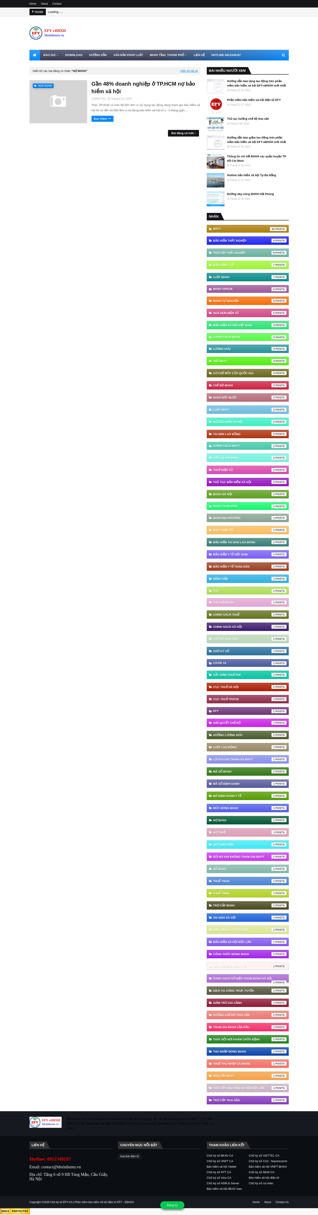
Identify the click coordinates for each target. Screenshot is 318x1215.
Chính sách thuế (250, 615)
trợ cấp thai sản (250, 1100)
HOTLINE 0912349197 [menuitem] (226, 55)
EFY (250, 711)
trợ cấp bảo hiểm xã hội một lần (250, 1088)
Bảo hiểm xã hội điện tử (264, 1177)
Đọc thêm (100, 118)
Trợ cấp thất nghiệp (250, 253)
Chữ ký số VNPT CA (220, 1161)
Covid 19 (250, 663)
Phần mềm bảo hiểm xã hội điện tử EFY (254, 100)
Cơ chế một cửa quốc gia (250, 373)
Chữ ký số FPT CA (219, 1172)
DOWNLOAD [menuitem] (73, 55)
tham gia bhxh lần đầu (250, 1027)
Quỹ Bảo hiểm (250, 845)
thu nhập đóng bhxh (250, 1051)
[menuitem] (34, 55)
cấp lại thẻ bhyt (250, 458)
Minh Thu (100, 98)
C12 (250, 591)
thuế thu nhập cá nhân (250, 1064)
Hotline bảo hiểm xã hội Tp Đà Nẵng (251, 175)
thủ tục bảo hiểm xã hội (250, 482)
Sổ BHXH (250, 869)
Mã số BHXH (250, 771)
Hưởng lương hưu (250, 735)
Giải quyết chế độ (250, 723)
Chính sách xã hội (250, 627)
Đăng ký (172, 1205)
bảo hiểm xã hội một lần (250, 942)
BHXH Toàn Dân (250, 506)
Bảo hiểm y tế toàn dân (250, 567)
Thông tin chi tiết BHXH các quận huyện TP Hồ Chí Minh (256, 158)
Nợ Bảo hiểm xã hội (250, 422)
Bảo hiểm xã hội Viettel (221, 1166)
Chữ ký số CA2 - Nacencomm (268, 1161)
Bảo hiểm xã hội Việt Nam (250, 325)
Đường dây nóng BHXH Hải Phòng (250, 194)
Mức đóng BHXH (250, 808)
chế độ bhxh (250, 385)
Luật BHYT (250, 410)
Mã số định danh (250, 784)
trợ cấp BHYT (250, 1076)
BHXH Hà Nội (250, 494)
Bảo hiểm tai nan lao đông (250, 542)
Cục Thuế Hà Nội (250, 687)
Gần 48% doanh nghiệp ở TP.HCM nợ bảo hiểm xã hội (143, 87)
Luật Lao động (250, 747)
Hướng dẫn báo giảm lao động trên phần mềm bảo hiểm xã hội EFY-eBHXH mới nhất (256, 140)
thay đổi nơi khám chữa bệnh (250, 1039)
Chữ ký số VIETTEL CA (264, 1155)
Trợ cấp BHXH (250, 905)
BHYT (250, 229)
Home (33, 3)
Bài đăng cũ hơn (182, 133)
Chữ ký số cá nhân (261, 1183)
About (44, 3)
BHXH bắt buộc (250, 397)
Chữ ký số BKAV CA (220, 1155)
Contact (56, 3)
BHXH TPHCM (250, 289)
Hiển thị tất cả (189, 71)
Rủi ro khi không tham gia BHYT (250, 857)
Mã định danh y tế (250, 796)
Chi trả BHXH (250, 602)
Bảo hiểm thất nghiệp (250, 241)
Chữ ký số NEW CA (262, 1172)
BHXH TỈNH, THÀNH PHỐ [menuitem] (167, 55)
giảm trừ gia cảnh (250, 1003)
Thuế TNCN (250, 881)
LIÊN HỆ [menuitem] (199, 55)
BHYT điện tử (250, 530)
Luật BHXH (250, 277)
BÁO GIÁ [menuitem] (49, 55)
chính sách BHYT (250, 446)
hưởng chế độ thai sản (250, 1015)
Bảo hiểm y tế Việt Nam (250, 554)
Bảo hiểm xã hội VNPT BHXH (268, 1166)
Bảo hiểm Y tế (250, 265)
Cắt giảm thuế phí (250, 675)
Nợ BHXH (250, 820)
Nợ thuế (250, 832)
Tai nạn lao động (250, 434)
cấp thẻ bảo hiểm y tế (250, 966)
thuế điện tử (250, 470)
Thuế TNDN (250, 893)
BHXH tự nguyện (250, 301)
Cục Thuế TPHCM (250, 699)
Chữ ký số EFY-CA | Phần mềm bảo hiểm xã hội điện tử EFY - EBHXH (92, 1202)
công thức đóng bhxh (250, 954)
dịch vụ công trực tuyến (250, 991)
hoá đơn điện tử (250, 313)
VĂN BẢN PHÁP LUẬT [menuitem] (128, 55)
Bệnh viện (250, 579)
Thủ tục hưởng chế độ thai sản (248, 118)
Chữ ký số (250, 651)
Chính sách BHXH (250, 337)
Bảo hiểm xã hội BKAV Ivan (224, 1188)
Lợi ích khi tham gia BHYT (250, 759)
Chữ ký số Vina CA (219, 1177)
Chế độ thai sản (250, 639)
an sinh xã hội (250, 918)
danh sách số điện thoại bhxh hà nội (250, 980)
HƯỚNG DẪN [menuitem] (98, 55)
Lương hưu (250, 349)
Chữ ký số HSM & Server (223, 1183)
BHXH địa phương (250, 518)
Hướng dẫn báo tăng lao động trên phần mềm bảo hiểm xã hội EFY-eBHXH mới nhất (256, 83)
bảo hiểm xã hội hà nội (250, 930)
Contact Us (282, 1202)
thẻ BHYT (250, 361)
